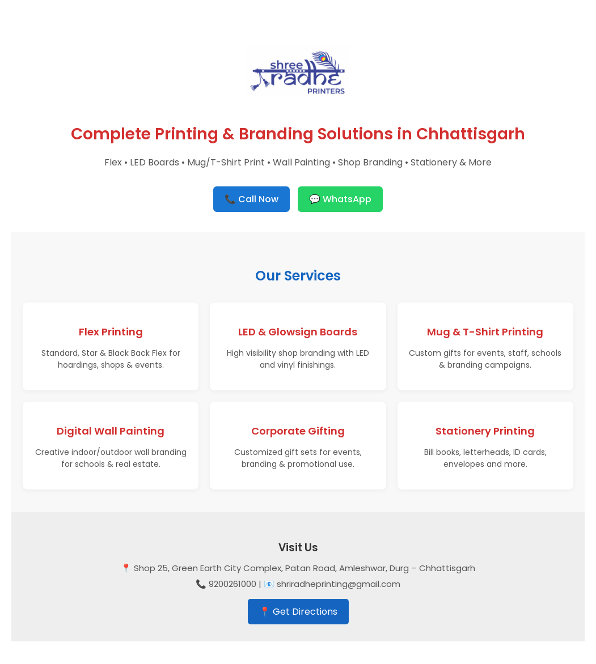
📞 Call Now (251, 199)
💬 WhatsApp (340, 199)
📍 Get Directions (298, 611)
